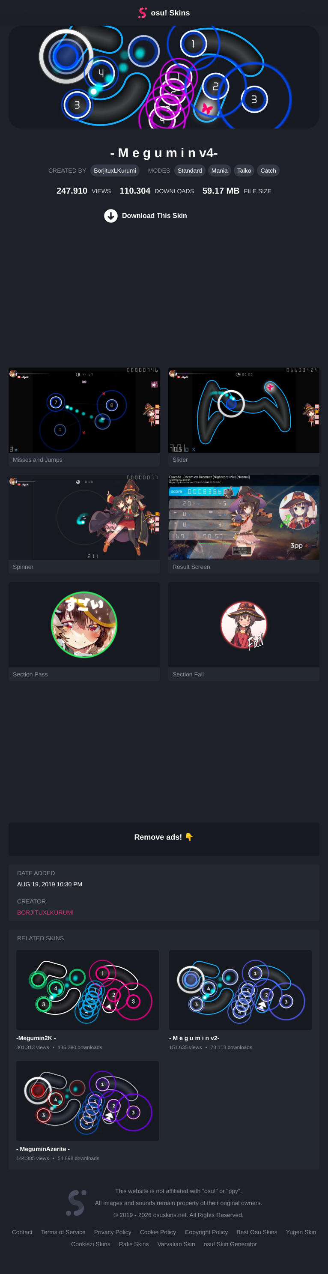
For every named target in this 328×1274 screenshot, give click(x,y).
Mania (220, 170)
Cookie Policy (158, 1232)
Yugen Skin (301, 1232)
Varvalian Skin (176, 1244)
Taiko (244, 170)
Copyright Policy (206, 1232)
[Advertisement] (64, 305)
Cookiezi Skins (90, 1244)
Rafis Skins (134, 1244)
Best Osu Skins (256, 1232)
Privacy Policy (112, 1232)
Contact (22, 1232)
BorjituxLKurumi (115, 170)
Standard (190, 170)
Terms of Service (63, 1232)
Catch (268, 170)
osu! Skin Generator (230, 1244)
